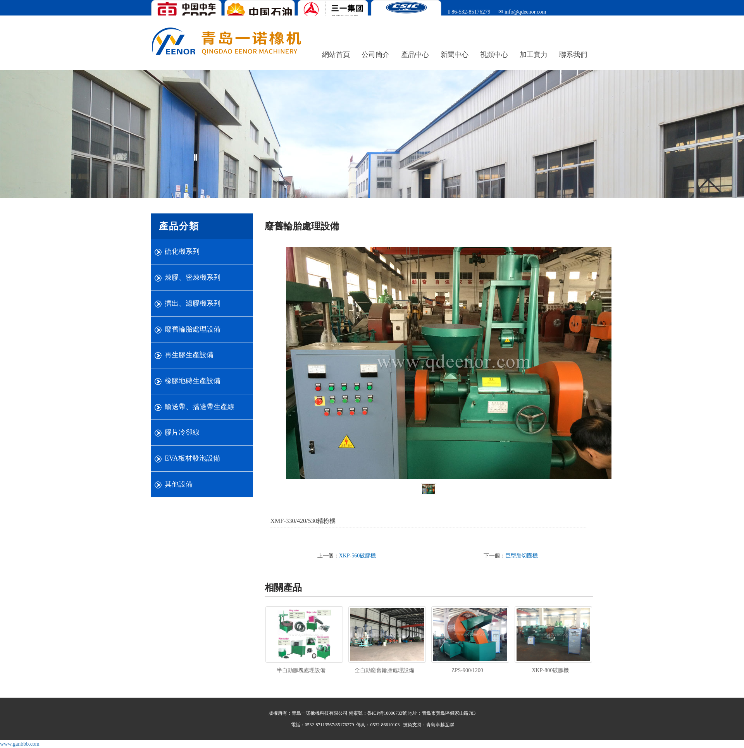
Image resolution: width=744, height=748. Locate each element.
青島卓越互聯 (440, 724)
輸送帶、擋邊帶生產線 (199, 407)
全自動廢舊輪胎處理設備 (384, 670)
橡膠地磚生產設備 (192, 381)
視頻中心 (494, 54)
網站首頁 (336, 54)
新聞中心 (454, 54)
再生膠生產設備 (189, 355)
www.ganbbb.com (20, 744)
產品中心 (415, 54)
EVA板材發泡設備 (192, 458)
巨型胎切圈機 (521, 556)
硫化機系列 (182, 251)
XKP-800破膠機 (550, 670)
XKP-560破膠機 (357, 556)
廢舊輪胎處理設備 (192, 329)
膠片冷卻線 (182, 432)
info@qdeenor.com (524, 12)
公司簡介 (375, 54)
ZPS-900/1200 (467, 670)
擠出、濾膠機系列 (192, 303)
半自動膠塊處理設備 (301, 670)
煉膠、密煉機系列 (192, 277)
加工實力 (534, 54)
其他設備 (179, 484)
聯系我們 (573, 54)
